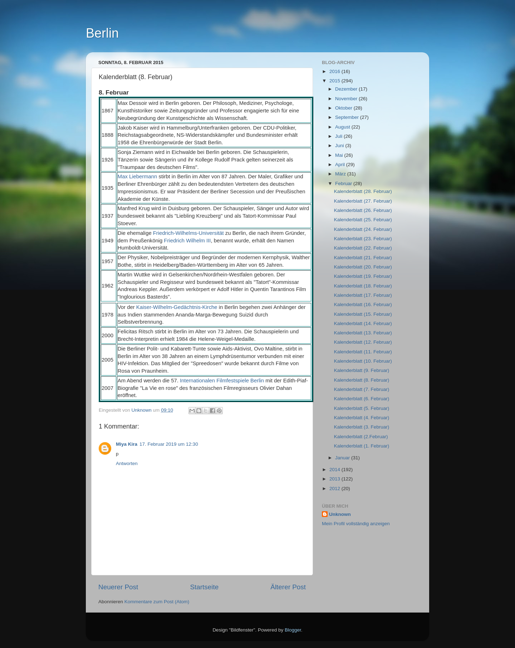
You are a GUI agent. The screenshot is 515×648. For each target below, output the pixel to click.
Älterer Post (288, 587)
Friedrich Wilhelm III (187, 240)
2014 (335, 469)
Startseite (204, 587)
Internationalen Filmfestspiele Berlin (222, 380)
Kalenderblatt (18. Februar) (363, 286)
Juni (340, 145)
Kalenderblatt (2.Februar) (361, 436)
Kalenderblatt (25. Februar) (363, 219)
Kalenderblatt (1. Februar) (361, 446)
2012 (335, 488)
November (347, 98)
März (341, 173)
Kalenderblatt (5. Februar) (361, 408)
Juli (339, 136)
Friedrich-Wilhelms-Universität (188, 233)
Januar (343, 457)
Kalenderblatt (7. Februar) (361, 389)
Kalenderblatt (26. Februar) (363, 210)
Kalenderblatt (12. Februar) (363, 342)
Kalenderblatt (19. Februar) (363, 276)
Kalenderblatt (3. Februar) (361, 427)
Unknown (340, 514)
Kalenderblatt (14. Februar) (363, 323)
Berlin (102, 33)
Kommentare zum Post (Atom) (157, 601)
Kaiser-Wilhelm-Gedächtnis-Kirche (176, 307)
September (347, 117)
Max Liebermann (137, 176)
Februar (344, 183)
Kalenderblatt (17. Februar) (363, 295)
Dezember (347, 89)
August (343, 127)
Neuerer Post (118, 587)
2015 (335, 80)
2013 (335, 479)
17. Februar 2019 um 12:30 (168, 444)
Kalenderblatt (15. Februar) (363, 314)
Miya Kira (126, 444)
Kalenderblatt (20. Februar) (363, 267)
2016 (335, 71)
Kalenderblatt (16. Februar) (363, 304)
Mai (339, 155)
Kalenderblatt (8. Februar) (361, 380)
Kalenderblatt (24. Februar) (363, 229)
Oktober (344, 108)
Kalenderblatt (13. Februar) (363, 332)
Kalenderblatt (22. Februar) (363, 248)
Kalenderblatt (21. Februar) (363, 257)
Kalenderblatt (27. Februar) (363, 201)
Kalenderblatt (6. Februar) (361, 398)
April (340, 164)
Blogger (293, 630)
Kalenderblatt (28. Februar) (363, 191)
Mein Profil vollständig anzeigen (356, 523)
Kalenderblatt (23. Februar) (363, 238)
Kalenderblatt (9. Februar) (361, 370)
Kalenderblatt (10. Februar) (363, 361)
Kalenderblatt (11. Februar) (363, 351)
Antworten (127, 463)
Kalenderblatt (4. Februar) (361, 417)
